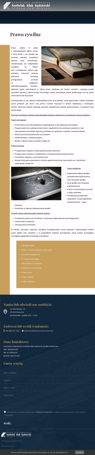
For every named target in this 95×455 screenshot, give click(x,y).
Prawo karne (27, 272)
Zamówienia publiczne (31, 254)
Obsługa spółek (28, 245)
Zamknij (79, 452)
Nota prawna (7, 446)
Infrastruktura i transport (32, 263)
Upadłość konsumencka (31, 268)
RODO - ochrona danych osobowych (37, 250)
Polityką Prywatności (44, 412)
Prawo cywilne (27, 277)
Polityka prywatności (11, 440)
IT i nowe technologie (30, 259)
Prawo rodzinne (28, 281)
